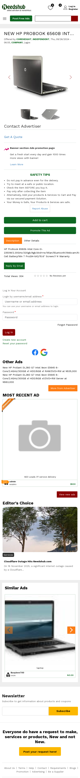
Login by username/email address (22, 296)
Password (8, 312)
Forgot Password (67, 324)
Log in (72, 6)
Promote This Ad (40, 230)
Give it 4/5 (43, 275)
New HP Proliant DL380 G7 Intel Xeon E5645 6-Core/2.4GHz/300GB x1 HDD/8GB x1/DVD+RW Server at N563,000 (35, 378)
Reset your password (15, 343)
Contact (42, 768)
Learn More (16, 164)
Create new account (14, 339)
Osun (13, 675)
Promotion (22, 771)
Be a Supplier (56, 771)
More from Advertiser (63, 388)
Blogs (73, 768)
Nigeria (13, 484)
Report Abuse (40, 208)
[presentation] (8, 630)
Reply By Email (14, 265)
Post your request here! (40, 751)
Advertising (38, 771)
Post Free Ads (21, 18)
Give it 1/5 (35, 275)
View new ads (67, 494)
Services (8, 554)
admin (12, 481)
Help (31, 768)
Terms (21, 768)
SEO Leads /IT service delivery (40, 477)
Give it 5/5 (46, 275)
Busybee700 (17, 672)
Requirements (58, 768)
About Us (9, 768)
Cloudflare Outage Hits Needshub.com (27, 561)
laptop (40, 668)
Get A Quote (13, 137)
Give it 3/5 (41, 275)
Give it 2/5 (38, 275)
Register (73, 9)
